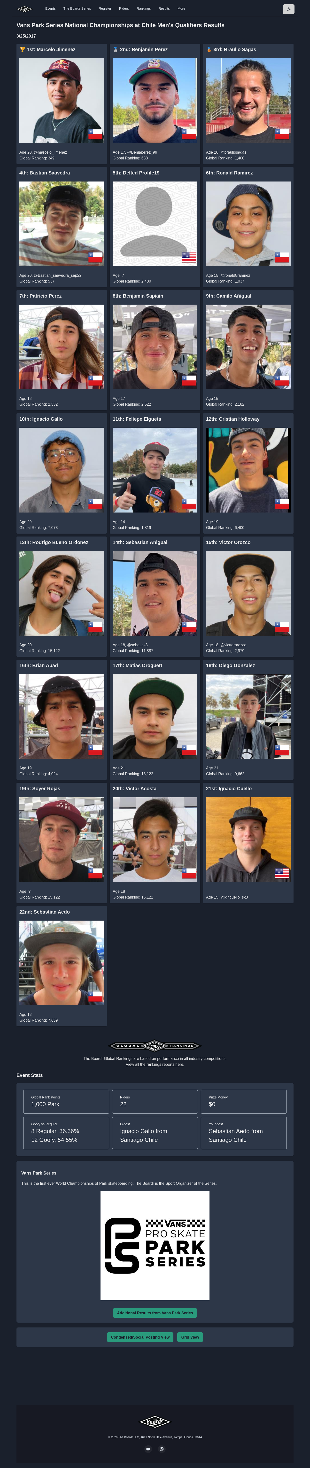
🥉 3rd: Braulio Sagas (231, 49)
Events (50, 8)
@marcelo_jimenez (50, 152)
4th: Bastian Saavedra (44, 172)
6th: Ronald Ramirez (229, 172)
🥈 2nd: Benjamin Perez (140, 49)
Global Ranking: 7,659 (38, 1020)
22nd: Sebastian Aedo (44, 912)
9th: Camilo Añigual (228, 296)
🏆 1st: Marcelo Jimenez (47, 49)
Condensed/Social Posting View (140, 1337)
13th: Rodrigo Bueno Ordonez (53, 542)
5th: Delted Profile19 (136, 172)
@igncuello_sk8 (234, 897)
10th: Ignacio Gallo (41, 419)
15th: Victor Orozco (228, 542)
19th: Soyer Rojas (39, 788)
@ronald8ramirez (235, 275)
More (181, 8)
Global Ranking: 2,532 (38, 404)
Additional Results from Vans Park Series (155, 1313)
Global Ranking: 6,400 (225, 528)
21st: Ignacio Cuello (229, 788)
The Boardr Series (77, 8)
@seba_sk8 (137, 645)
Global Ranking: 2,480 (132, 281)
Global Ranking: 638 (130, 158)
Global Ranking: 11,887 (133, 651)
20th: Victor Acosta (134, 788)
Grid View (190, 1337)
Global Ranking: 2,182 (225, 404)
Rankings (144, 8)
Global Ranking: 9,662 (225, 774)
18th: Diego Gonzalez (230, 665)
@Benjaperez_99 (142, 152)
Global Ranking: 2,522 (132, 404)
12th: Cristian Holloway (233, 419)
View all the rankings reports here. (155, 1064)
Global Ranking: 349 (36, 158)
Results (164, 8)
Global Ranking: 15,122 (39, 651)
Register (105, 8)
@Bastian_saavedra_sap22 (58, 275)
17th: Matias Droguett (137, 665)
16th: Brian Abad (38, 665)
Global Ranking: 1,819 (132, 528)
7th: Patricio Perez (40, 296)
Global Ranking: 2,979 (225, 651)
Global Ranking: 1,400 (225, 158)
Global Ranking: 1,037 (225, 281)
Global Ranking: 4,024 (38, 774)
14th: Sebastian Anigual (140, 542)
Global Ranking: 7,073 (38, 528)
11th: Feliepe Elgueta (137, 419)
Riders (124, 8)
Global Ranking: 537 (36, 281)
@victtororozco (233, 645)
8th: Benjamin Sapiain (138, 296)
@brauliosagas (233, 152)
